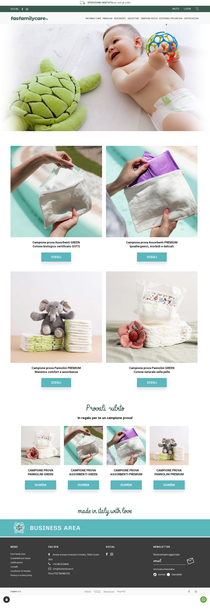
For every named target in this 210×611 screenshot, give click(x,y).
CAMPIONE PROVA (149, 18)
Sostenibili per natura (170, 18)
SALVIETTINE (133, 18)
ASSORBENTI (120, 18)
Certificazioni (191, 18)
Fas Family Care (93, 18)
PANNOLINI (107, 18)
